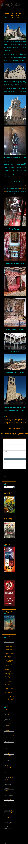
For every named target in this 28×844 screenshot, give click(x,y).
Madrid (12, 419)
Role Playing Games (8, 804)
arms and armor (11, 417)
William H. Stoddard (8, 671)
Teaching (6, 819)
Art (5, 709)
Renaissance (6, 422)
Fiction (5, 748)
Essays (6, 416)
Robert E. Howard (7, 801)
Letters (5, 765)
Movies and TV (7, 770)
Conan (5, 730)
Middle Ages (15, 420)
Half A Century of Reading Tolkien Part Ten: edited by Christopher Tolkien (8, 683)
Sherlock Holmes (7, 812)
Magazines (6, 767)
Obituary (6, 782)
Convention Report (8, 735)
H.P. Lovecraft (6, 758)
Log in (5, 843)
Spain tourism (14, 422)
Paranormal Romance (8, 784)
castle (16, 417)
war (7, 423)
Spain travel (19, 422)
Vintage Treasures (7, 828)
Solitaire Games (7, 815)
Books (5, 725)
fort (22, 417)
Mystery (5, 774)
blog (20, 188)
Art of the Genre (7, 712)
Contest (5, 732)
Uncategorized (7, 826)
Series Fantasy (7, 810)
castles (19, 417)
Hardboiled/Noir (7, 760)
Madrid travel (9, 420)
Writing (5, 833)
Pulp (5, 790)
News (5, 779)
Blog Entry (6, 723)
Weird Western (7, 830)
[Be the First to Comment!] (14, 446)
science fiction (7, 807)
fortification (6, 419)
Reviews (5, 793)
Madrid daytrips (17, 419)
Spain (10, 422)
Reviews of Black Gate (8, 795)
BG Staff (5, 716)
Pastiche (6, 788)
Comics (5, 727)
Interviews (6, 762)
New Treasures (7, 777)
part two (20, 174)
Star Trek (6, 817)
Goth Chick (6, 755)
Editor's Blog (6, 741)
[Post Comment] (15, 459)
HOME (5, 476)
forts (10, 419)
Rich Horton (6, 799)
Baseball (6, 714)
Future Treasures (7, 750)
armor (6, 417)
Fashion (5, 746)
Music (5, 772)
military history (21, 420)
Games (5, 753)
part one (17, 174)
